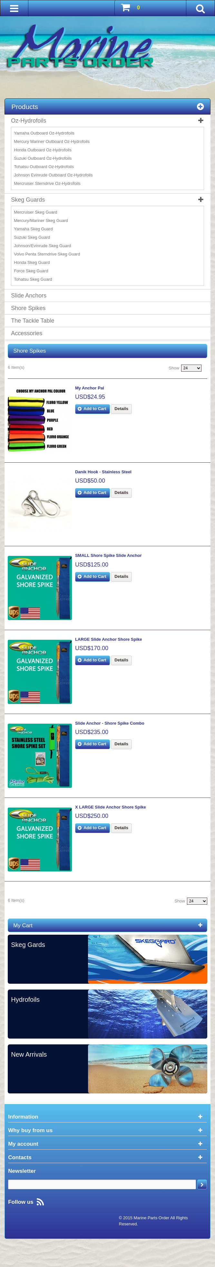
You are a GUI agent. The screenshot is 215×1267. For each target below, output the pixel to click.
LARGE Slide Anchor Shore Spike (112, 650)
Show (174, 368)
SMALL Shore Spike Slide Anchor (112, 562)
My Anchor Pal (93, 388)
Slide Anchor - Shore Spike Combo (113, 737)
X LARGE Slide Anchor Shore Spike (114, 825)
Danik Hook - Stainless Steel (107, 475)
